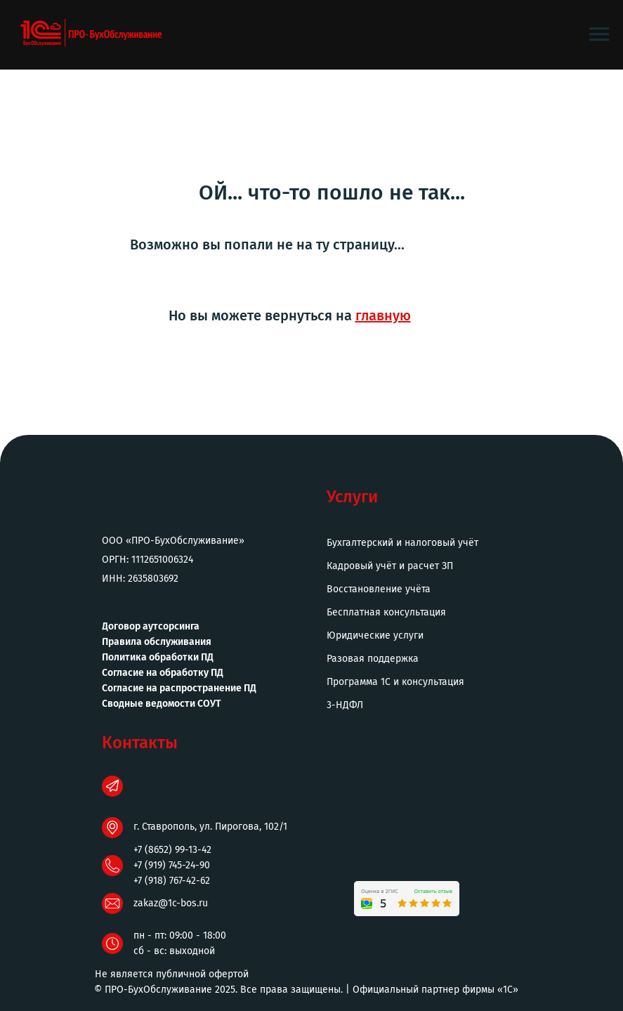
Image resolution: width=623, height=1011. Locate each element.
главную (383, 315)
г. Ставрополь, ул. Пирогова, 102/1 (210, 827)
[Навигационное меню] (599, 34)
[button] (432, 705)
